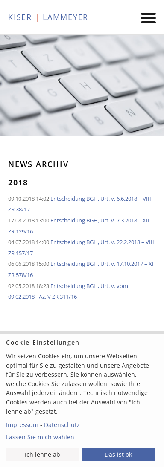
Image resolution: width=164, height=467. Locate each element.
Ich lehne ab (42, 454)
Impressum (22, 425)
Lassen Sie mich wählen (40, 437)
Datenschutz (62, 425)
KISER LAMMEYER (48, 17)
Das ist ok (118, 454)
